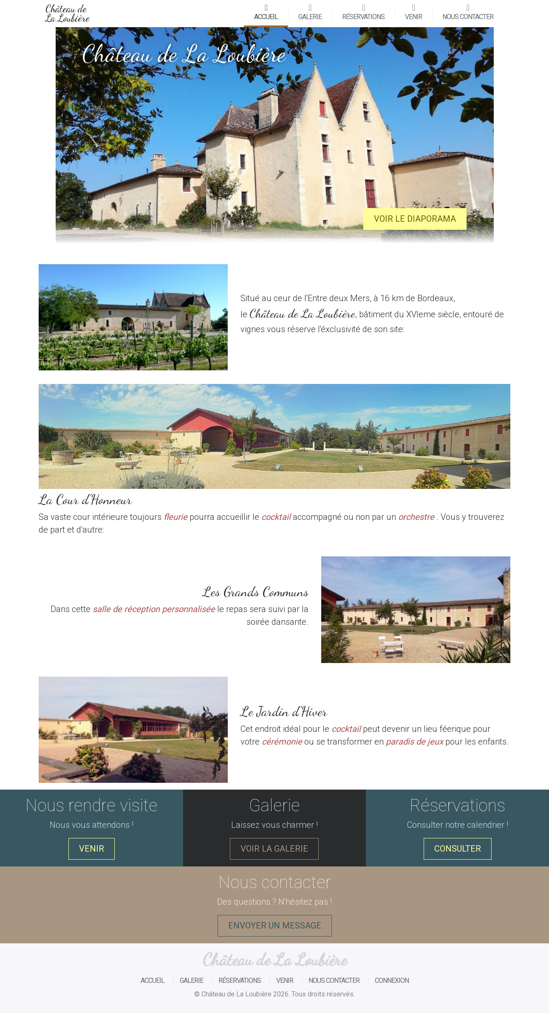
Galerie (310, 12)
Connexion (392, 980)
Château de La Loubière (67, 13)
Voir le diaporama (415, 219)
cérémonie (282, 741)
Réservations (363, 12)
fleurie (175, 517)
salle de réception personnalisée (154, 609)
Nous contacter (467, 12)
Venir (413, 12)
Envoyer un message (274, 925)
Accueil (271, 12)
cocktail (276, 517)
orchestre (416, 517)
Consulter (457, 849)
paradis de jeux (414, 741)
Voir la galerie (274, 849)
